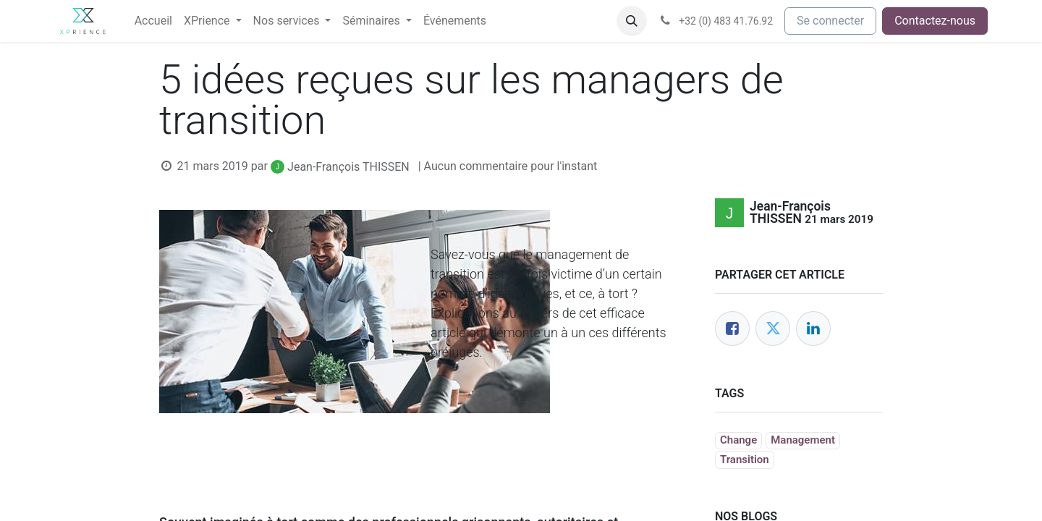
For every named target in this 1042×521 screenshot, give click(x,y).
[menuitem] (153, 21)
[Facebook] (732, 328)
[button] (632, 21)
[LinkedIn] (813, 328)
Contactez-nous (934, 20)
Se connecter (830, 20)
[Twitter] (772, 328)
